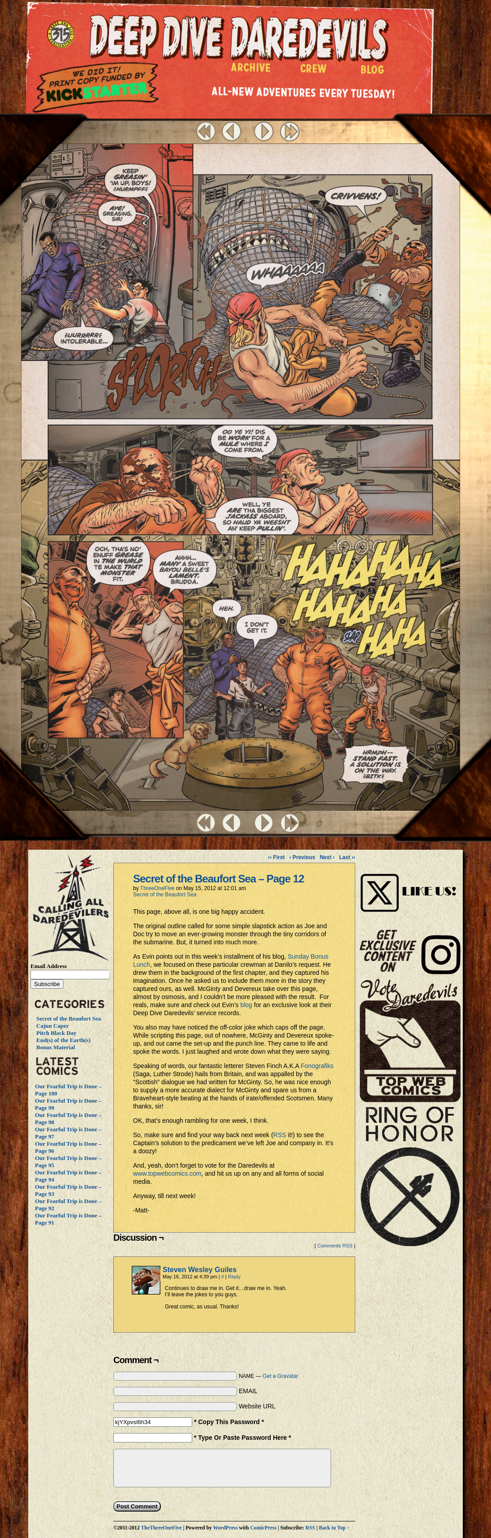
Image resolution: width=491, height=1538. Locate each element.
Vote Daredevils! (410, 1040)
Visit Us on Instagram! (410, 883)
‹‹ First (276, 857)
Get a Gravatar (280, 1376)
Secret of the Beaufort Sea (68, 1018)
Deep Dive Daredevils (239, 38)
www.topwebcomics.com (167, 1173)
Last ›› (347, 857)
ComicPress (263, 1528)
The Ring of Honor (410, 1180)
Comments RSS (335, 1245)
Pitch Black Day (56, 1033)
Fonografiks (317, 1065)
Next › (327, 857)
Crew (313, 71)
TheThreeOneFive (161, 1528)
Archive (251, 69)
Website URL (257, 1406)
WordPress (225, 1528)
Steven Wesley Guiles (200, 1269)
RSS (280, 1134)
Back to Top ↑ (334, 1528)
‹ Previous (302, 857)
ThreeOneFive (157, 888)
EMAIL (248, 1391)
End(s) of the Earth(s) (63, 1040)
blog (247, 1004)
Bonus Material (55, 1047)
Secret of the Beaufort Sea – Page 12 (218, 879)
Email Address (48, 966)
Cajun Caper (52, 1025)
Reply (234, 1276)
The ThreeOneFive (62, 35)
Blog (374, 72)
